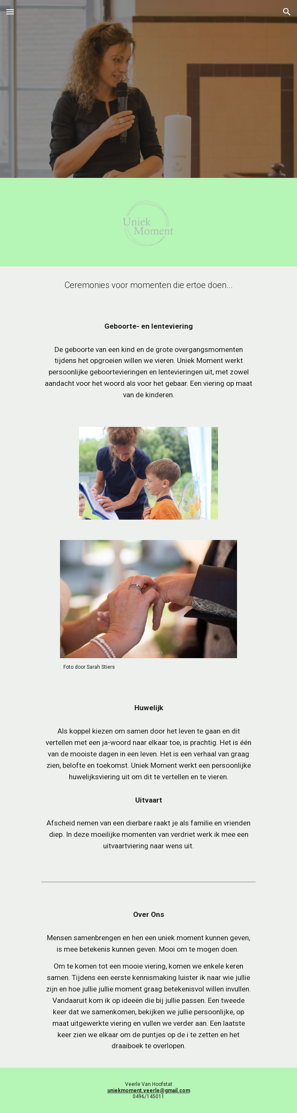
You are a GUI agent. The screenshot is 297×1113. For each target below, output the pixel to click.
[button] (10, 11)
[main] (148, 285)
